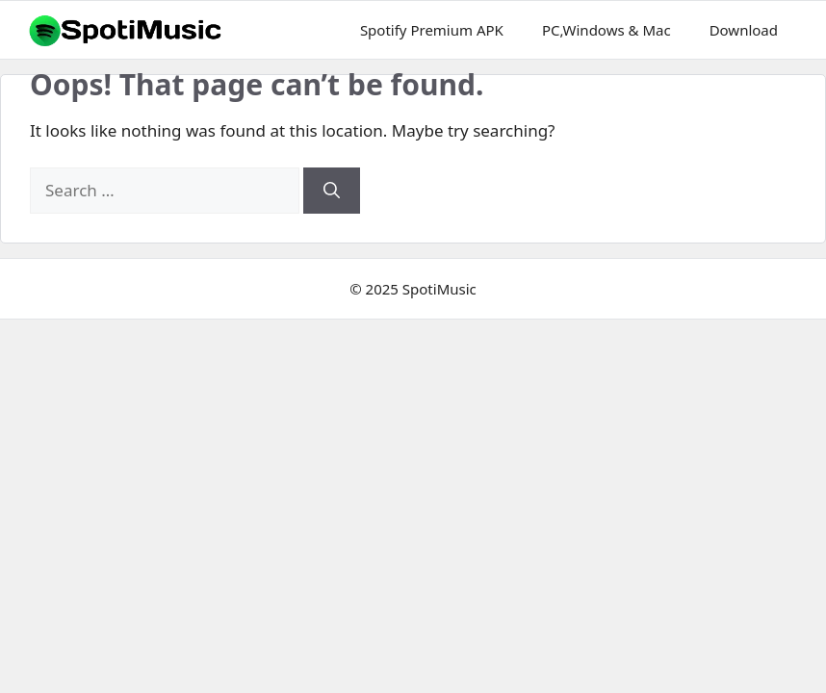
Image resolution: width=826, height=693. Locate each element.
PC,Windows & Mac (606, 29)
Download (744, 29)
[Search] (331, 190)
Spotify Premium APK (431, 29)
